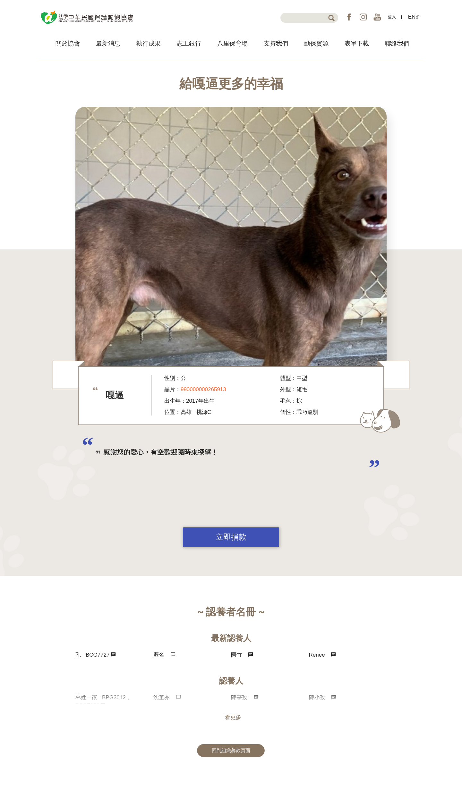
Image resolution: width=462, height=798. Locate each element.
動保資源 (316, 43)
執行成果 (148, 43)
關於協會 (68, 43)
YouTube (377, 17)
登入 (392, 16)
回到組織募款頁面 (231, 750)
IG (363, 17)
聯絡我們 (397, 43)
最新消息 (108, 43)
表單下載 (357, 43)
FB (349, 17)
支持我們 (276, 43)
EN (414, 17)
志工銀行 (189, 43)
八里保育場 (232, 43)
